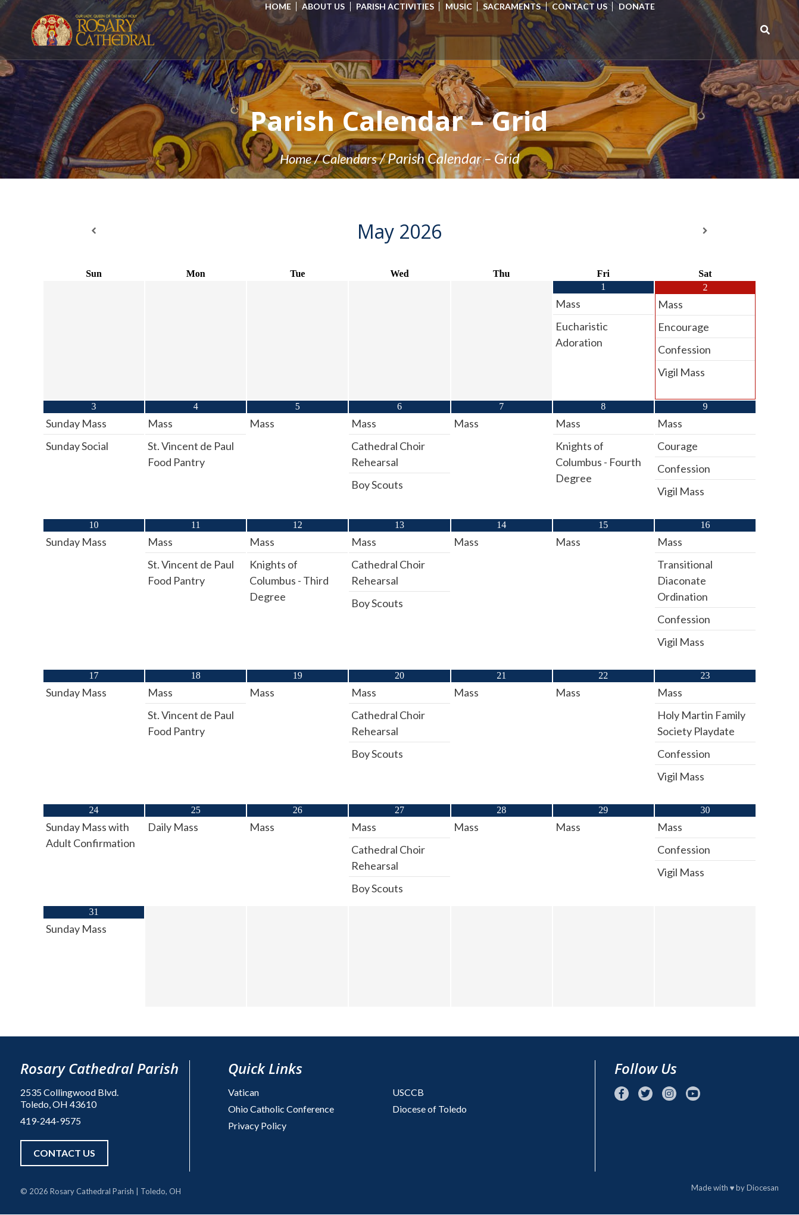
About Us (330, 6)
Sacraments (519, 6)
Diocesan (763, 1188)
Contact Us (586, 6)
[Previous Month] (93, 231)
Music (465, 6)
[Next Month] (705, 231)
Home (284, 6)
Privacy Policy (257, 1125)
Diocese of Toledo (429, 1108)
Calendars (351, 158)
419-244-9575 (50, 1120)
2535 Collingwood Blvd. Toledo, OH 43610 (69, 1098)
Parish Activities (402, 6)
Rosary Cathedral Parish (92, 1192)
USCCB (408, 1092)
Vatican (243, 1092)
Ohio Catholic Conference (281, 1108)
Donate (643, 6)
